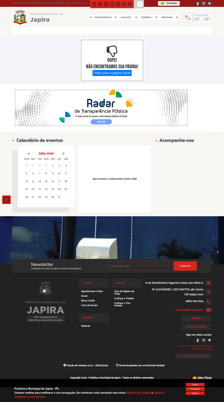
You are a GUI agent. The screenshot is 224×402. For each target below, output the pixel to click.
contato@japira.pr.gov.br (189, 310)
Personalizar (195, 389)
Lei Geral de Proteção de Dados (193, 355)
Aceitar (195, 385)
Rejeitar (195, 393)
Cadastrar (185, 266)
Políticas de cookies (202, 349)
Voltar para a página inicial (112, 73)
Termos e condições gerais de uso (195, 346)
